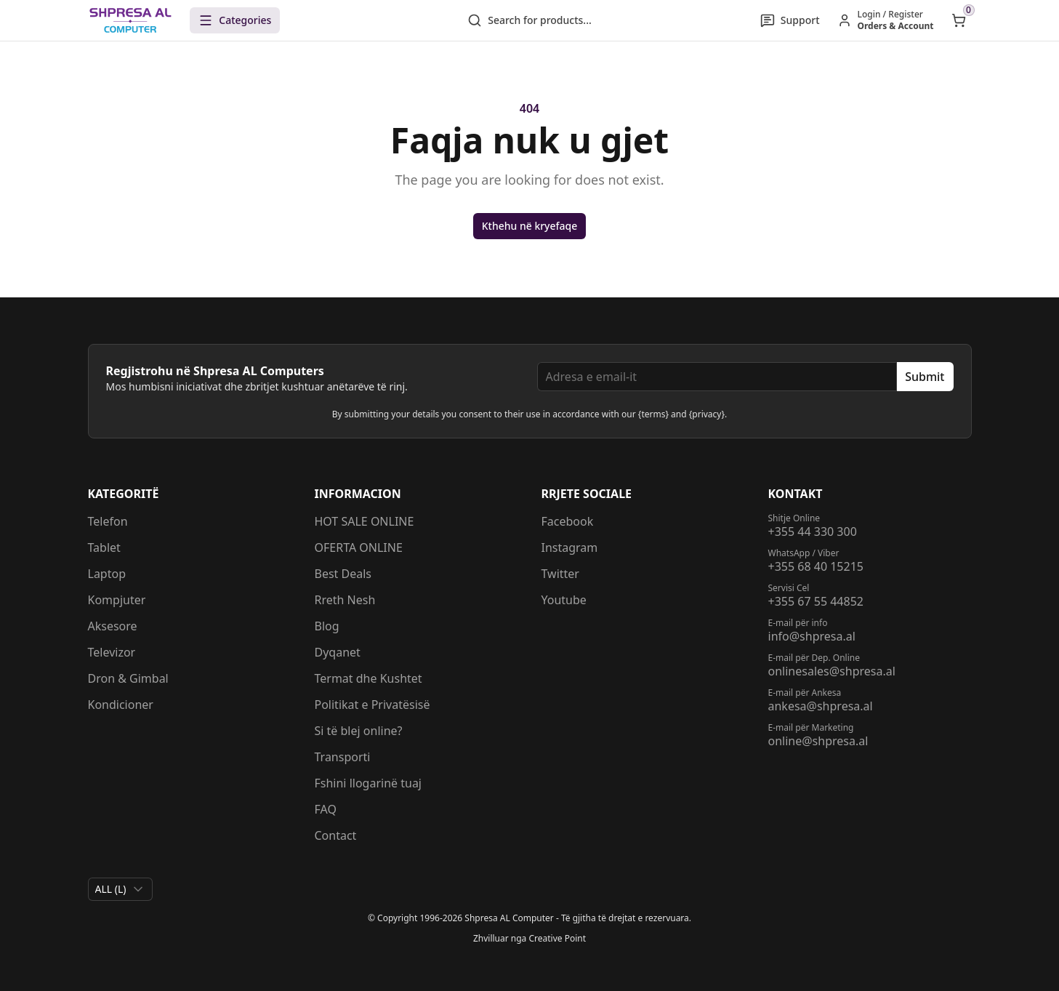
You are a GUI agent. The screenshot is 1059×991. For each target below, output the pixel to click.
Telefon (108, 521)
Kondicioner (120, 705)
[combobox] (120, 889)
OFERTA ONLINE (359, 547)
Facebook (567, 521)
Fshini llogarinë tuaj (368, 783)
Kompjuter (117, 600)
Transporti (343, 757)
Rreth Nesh (345, 600)
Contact (336, 835)
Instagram (569, 547)
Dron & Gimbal (128, 678)
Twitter (560, 574)
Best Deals (343, 574)
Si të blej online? (359, 731)
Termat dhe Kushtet (368, 678)
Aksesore (112, 626)
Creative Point (557, 938)
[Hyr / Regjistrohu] (886, 20)
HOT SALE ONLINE (364, 521)
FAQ (326, 809)
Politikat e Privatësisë (372, 705)
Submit (924, 377)
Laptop (107, 574)
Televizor (112, 652)
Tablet (104, 547)
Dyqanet (338, 652)
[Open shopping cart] (959, 20)
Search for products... (529, 20)
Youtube (564, 600)
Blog (327, 626)
